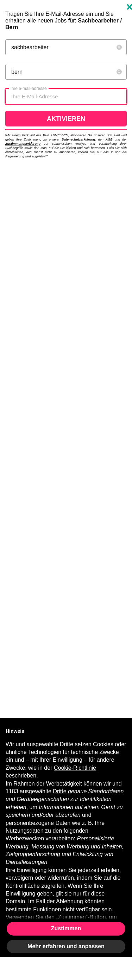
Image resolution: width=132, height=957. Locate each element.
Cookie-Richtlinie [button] (75, 768)
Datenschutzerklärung (78, 139)
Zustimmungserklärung (22, 143)
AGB (109, 139)
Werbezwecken (25, 838)
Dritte (59, 791)
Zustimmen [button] (66, 928)
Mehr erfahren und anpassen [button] (66, 946)
